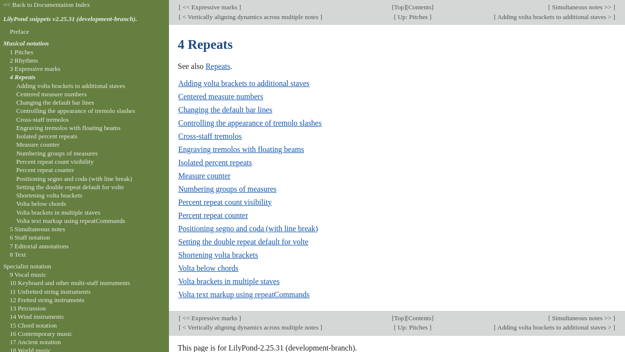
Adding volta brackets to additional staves (244, 83)
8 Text (18, 254)
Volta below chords (208, 268)
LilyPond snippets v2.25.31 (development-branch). (70, 18)
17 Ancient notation (35, 342)
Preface (19, 31)
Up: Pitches (412, 17)
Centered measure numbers (220, 96)
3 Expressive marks (35, 68)
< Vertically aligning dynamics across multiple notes (250, 17)
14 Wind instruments (37, 316)
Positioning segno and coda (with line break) (248, 228)
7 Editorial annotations (39, 246)
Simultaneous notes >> (581, 7)
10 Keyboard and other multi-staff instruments (70, 282)
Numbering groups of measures (227, 189)
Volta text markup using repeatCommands (244, 294)
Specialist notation (27, 266)
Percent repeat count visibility (225, 202)
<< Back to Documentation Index (46, 4)
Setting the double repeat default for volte (243, 242)
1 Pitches (21, 52)
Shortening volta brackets (218, 255)
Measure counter (204, 176)
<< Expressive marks (210, 7)
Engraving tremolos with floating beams (241, 149)
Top (399, 7)
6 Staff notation (30, 237)
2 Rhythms (24, 60)
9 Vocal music (28, 274)
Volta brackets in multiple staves (229, 281)
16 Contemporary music (41, 333)
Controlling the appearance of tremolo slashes (250, 123)
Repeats (218, 66)
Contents (419, 7)
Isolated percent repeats (215, 162)
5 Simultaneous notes (37, 229)
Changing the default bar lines (225, 110)
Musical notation (26, 43)
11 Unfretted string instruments (50, 291)
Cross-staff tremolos (210, 136)
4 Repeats (23, 77)
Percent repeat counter (213, 215)
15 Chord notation (33, 325)
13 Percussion (28, 308)
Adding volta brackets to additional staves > (554, 17)
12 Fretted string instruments (47, 300)
